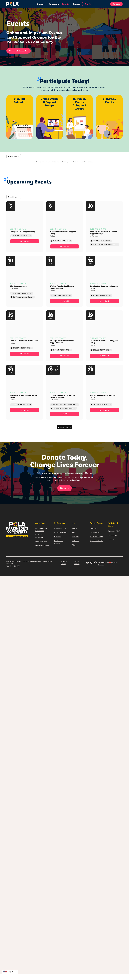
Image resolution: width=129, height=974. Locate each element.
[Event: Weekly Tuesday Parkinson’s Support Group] (64, 281)
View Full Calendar (18, 51)
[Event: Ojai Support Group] (24, 281)
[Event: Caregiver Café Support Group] (24, 226)
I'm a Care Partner (42, 545)
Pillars (74, 545)
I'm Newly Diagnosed (39, 536)
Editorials (75, 541)
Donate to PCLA (114, 531)
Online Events (95, 532)
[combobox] (10, 972)
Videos (74, 528)
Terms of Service (77, 562)
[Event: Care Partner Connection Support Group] (104, 281)
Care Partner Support (58, 542)
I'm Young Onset (41, 541)
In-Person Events (96, 537)
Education (54, 4)
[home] (18, 4)
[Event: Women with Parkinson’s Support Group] (104, 335)
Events (65, 4)
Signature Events (96, 541)
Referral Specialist (60, 532)
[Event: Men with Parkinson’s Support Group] (64, 226)
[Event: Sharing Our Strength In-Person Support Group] (104, 226)
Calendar (93, 528)
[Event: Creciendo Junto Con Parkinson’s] (24, 335)
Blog (73, 532)
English (8, 972)
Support (41, 4)
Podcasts (75, 537)
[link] (24, 241)
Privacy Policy (64, 562)
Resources (57, 537)
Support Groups (60, 528)
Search (88, 4)
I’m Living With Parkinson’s (41, 529)
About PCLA (112, 535)
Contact (76, 4)
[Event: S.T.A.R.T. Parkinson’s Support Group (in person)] (64, 392)
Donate (116, 4)
